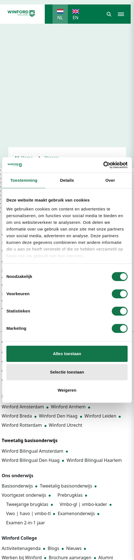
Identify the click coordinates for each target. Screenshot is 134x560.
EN (75, 17)
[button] (109, 14)
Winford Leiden (100, 416)
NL (60, 17)
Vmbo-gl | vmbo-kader (83, 504)
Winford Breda (17, 416)
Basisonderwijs (17, 486)
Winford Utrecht (66, 425)
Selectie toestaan (67, 372)
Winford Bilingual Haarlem (94, 460)
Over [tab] (110, 180)
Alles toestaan (67, 353)
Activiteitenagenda (21, 548)
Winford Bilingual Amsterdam (32, 451)
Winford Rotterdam (22, 425)
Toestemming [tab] (24, 180)
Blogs (53, 548)
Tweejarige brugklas (27, 504)
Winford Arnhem (68, 407)
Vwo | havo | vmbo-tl (28, 513)
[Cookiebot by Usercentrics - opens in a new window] (103, 165)
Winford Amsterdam (23, 407)
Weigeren (67, 390)
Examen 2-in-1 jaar (25, 523)
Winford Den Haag (58, 416)
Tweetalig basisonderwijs (66, 486)
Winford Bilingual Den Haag (30, 460)
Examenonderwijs (76, 513)
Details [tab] (67, 180)
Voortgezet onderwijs (24, 495)
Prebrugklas (70, 495)
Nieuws (73, 548)
